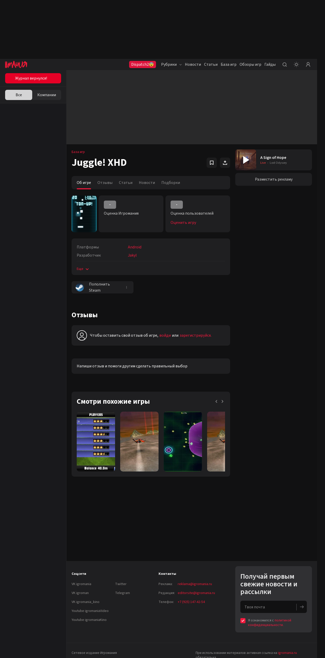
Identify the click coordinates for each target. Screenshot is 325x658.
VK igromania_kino (85, 602)
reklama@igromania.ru (195, 584)
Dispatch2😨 (142, 64)
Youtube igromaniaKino (89, 619)
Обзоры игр (250, 64)
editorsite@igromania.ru (196, 593)
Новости (193, 64)
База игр (229, 64)
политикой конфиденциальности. (269, 623)
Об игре (84, 182)
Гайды (270, 64)
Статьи (211, 64)
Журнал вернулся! (31, 78)
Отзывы (105, 182)
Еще (83, 268)
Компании (46, 95)
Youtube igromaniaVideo (90, 610)
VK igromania (81, 584)
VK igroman (80, 593)
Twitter (121, 584)
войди (165, 335)
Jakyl (132, 255)
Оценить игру (183, 222)
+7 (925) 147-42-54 (191, 602)
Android (134, 247)
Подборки (170, 182)
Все (19, 95)
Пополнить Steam (93, 287)
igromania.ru (287, 652)
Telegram (122, 593)
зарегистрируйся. (195, 335)
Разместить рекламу (274, 179)
